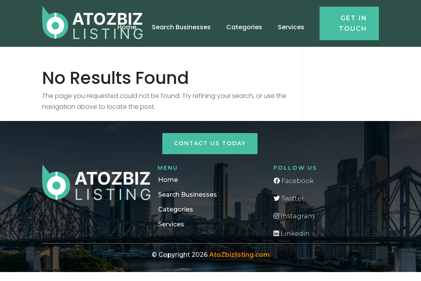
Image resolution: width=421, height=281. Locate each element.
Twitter (289, 198)
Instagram (294, 216)
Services (291, 27)
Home (126, 27)
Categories (244, 27)
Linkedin (292, 233)
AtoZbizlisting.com (239, 254)
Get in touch (353, 23)
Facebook (294, 181)
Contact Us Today (210, 143)
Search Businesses (181, 27)
